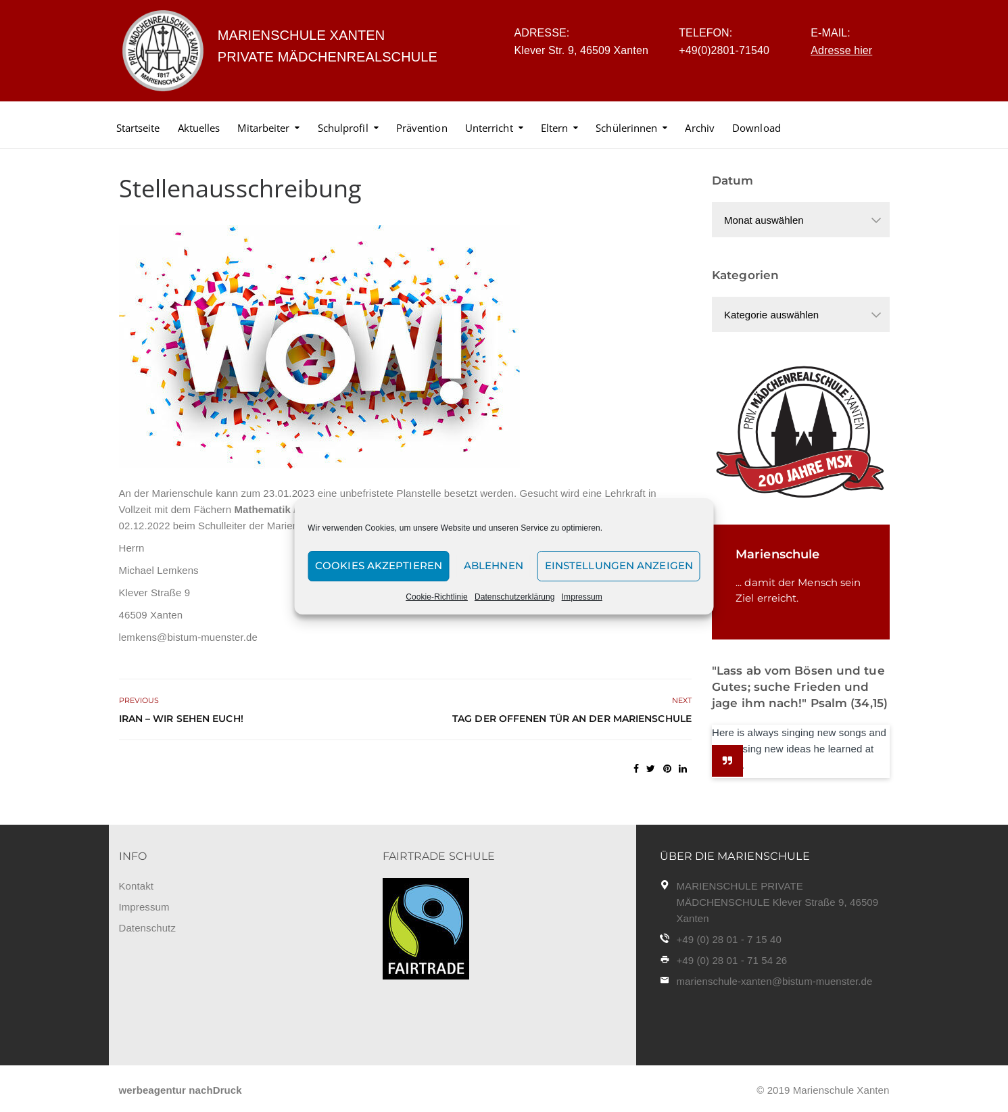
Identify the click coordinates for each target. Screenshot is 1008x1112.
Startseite (138, 128)
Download (756, 128)
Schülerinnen (626, 128)
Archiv (700, 128)
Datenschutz (147, 928)
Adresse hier (841, 50)
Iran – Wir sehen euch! (181, 718)
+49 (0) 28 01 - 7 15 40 (729, 939)
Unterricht (489, 128)
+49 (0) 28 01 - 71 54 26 (732, 960)
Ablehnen (493, 565)
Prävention (422, 128)
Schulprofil (343, 128)
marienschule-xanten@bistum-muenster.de (775, 981)
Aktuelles (199, 128)
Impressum (582, 597)
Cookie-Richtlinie (437, 597)
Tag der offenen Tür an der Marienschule (572, 718)
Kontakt (136, 886)
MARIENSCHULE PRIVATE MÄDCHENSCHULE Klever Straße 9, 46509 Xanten (778, 902)
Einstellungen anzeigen (619, 565)
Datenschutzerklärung (515, 597)
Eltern (555, 128)
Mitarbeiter (263, 128)
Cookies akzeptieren (378, 565)
